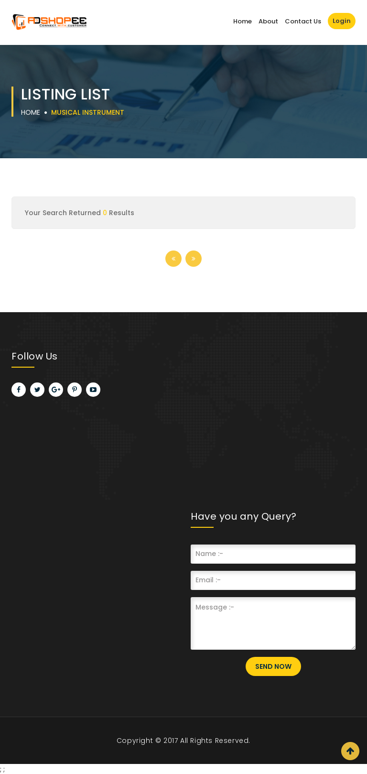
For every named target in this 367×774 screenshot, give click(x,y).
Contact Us (303, 21)
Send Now (273, 666)
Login (342, 20)
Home (242, 21)
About (268, 21)
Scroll (350, 751)
